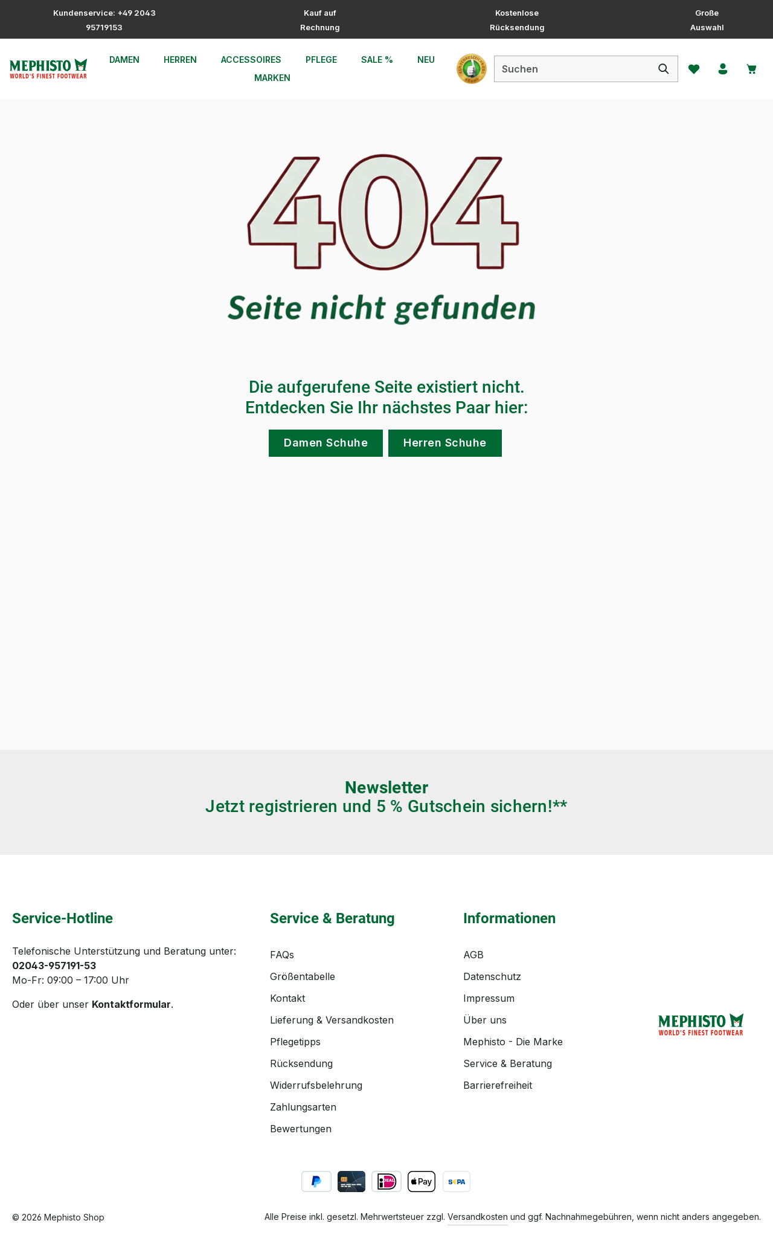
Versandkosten (477, 1216)
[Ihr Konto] (720, 69)
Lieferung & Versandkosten (332, 1020)
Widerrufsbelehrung (316, 1085)
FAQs (282, 955)
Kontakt (287, 998)
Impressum (489, 998)
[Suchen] (660, 69)
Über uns (485, 1020)
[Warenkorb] (751, 69)
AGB (473, 955)
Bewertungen (301, 1129)
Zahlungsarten (303, 1107)
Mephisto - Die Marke (513, 1042)
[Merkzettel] (690, 69)
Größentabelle (302, 976)
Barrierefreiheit (497, 1085)
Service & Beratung (507, 1063)
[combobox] (568, 69)
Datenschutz (492, 976)
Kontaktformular (131, 1004)
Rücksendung (301, 1063)
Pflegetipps (295, 1042)
